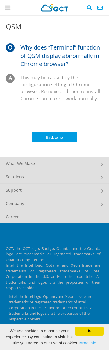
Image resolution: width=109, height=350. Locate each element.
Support (14, 190)
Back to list (54, 137)
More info (87, 343)
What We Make (20, 163)
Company (15, 203)
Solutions (15, 176)
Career (12, 216)
